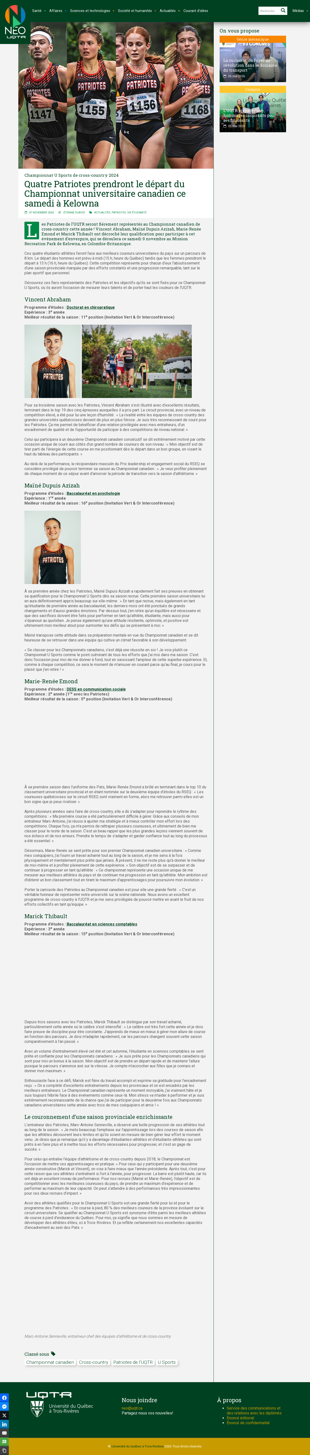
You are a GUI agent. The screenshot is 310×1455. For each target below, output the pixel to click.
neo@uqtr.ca (132, 1408)
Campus (252, 89)
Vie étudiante (137, 212)
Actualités (102, 212)
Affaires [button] (58, 11)
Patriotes (119, 212)
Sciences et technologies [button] (92, 11)
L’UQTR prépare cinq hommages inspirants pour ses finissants (249, 115)
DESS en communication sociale (96, 689)
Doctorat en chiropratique (91, 307)
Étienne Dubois (74, 212)
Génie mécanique (253, 39)
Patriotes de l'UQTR (133, 1362)
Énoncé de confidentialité (248, 1423)
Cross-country (93, 1362)
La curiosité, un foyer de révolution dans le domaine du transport (250, 65)
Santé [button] (39, 11)
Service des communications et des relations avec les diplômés (254, 1410)
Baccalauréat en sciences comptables (102, 924)
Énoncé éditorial (240, 1418)
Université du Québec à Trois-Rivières (137, 1446)
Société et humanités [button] (137, 11)
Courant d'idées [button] (195, 11)
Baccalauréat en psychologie (93, 493)
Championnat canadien (50, 1362)
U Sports (167, 1362)
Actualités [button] (170, 11)
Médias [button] (300, 11)
